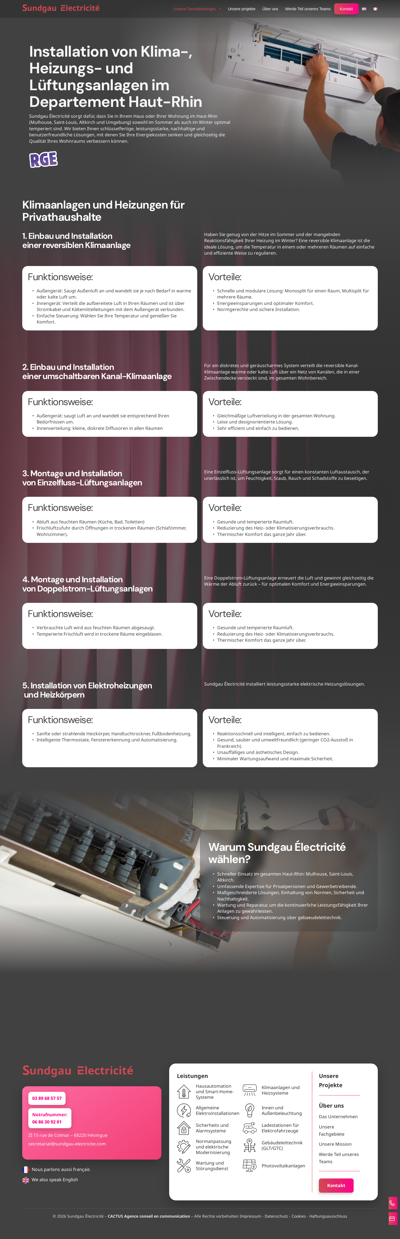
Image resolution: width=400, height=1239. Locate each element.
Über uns (270, 9)
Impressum (250, 1216)
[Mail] (389, 1217)
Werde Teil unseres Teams (308, 9)
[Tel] (389, 1201)
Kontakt (346, 9)
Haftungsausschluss (328, 1216)
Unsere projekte (242, 9)
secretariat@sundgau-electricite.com (67, 1151)
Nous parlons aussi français (56, 1177)
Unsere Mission (330, 1144)
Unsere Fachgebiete (335, 1134)
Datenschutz (276, 1216)
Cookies (299, 1216)
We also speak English (50, 1187)
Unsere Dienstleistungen (198, 9)
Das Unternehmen (333, 1124)
